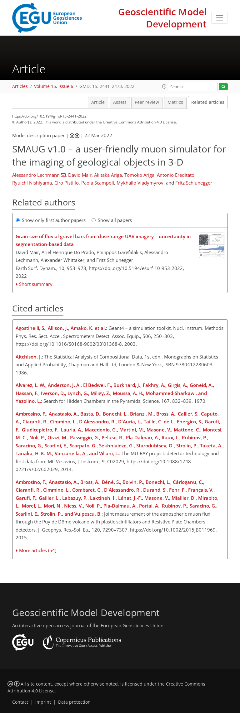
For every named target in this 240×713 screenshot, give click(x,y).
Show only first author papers (51, 220)
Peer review (147, 102)
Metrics (175, 102)
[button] (164, 86)
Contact (20, 702)
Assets (120, 102)
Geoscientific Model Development (162, 17)
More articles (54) (37, 550)
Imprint (43, 702)
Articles (20, 86)
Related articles (207, 102)
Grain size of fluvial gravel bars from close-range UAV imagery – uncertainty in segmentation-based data (103, 240)
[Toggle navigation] (219, 18)
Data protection (74, 702)
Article (98, 102)
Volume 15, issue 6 (53, 86)
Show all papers (112, 220)
